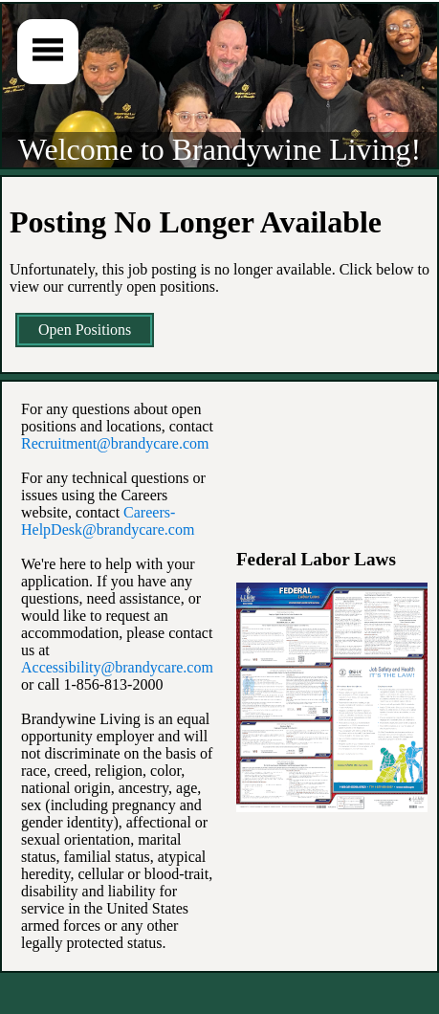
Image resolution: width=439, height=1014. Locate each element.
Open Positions (84, 329)
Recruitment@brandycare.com (115, 443)
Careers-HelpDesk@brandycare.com (107, 521)
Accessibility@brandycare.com (117, 667)
